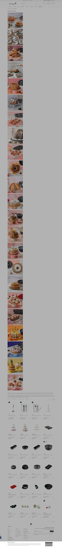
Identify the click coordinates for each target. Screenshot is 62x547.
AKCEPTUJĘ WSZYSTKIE (49, 542)
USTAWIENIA (48, 545)
